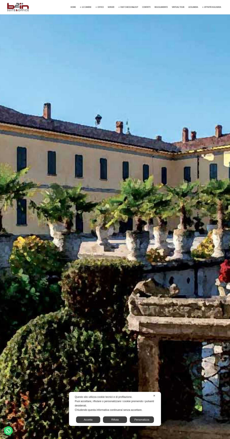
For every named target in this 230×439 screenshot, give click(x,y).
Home (73, 7)
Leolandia (193, 7)
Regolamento (161, 7)
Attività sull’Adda (212, 7)
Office (101, 7)
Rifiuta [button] (115, 419)
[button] (8, 430)
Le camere (86, 7)
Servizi (111, 7)
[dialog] (115, 409)
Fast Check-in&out (129, 7)
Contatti (146, 7)
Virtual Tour (178, 7)
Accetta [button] (88, 419)
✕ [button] (154, 395)
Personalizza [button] (141, 419)
